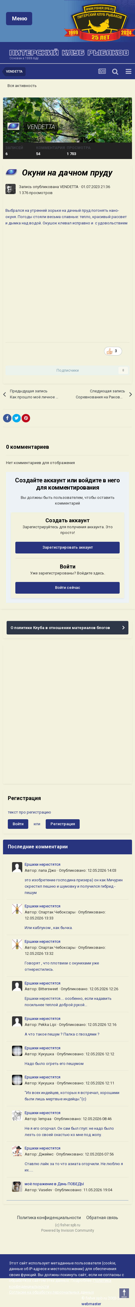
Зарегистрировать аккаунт (67, 547)
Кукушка (46, 1054)
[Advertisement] (67, 714)
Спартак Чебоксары (56, 912)
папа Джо (47, 870)
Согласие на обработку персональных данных (51, 1292)
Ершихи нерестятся (42, 864)
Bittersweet (48, 989)
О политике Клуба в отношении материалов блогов (60, 627)
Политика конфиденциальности (49, 1217)
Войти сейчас (67, 587)
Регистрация (63, 824)
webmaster (91, 1304)
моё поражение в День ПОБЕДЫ (54, 1184)
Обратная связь (102, 1217)
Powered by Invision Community (67, 1230)
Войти (18, 824)
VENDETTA (41, 126)
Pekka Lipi (47, 1024)
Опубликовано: (87, 870)
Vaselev (45, 1190)
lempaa (44, 1119)
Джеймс (46, 1154)
